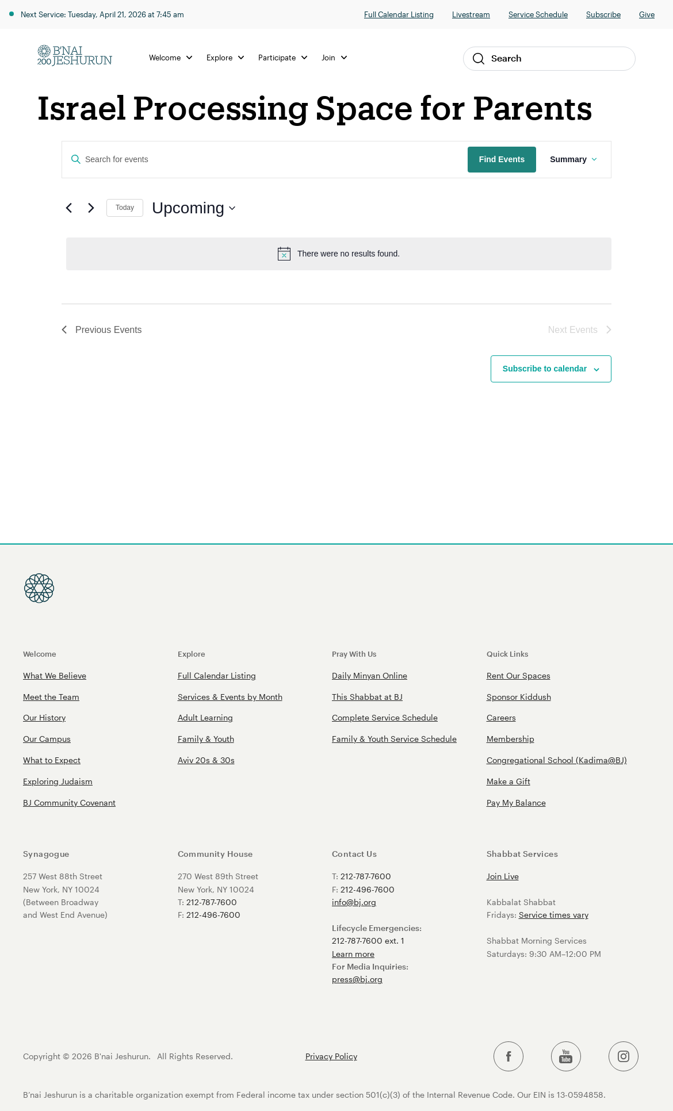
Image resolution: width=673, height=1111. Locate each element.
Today (125, 208)
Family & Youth (206, 739)
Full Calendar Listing (399, 14)
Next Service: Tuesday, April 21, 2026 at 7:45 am (102, 14)
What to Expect (52, 760)
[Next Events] (91, 208)
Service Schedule (538, 14)
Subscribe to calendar (545, 368)
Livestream (471, 14)
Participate (282, 57)
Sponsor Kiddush (519, 697)
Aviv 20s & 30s (206, 760)
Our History (44, 717)
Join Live (503, 876)
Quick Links (507, 653)
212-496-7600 (213, 915)
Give (647, 14)
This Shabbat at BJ (367, 697)
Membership (510, 739)
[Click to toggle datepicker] (193, 208)
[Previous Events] (68, 208)
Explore (225, 57)
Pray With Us (354, 653)
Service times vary (553, 915)
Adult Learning (205, 717)
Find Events (502, 159)
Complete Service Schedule (385, 717)
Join (334, 57)
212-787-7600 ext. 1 (368, 940)
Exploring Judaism (58, 781)
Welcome (170, 57)
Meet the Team (51, 697)
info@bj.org (354, 902)
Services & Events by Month (230, 697)
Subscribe (603, 14)
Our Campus (47, 739)
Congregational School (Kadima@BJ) (557, 760)
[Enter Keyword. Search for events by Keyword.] (265, 159)
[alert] (338, 253)
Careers (501, 717)
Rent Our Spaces (518, 675)
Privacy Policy (331, 1056)
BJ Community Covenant (69, 802)
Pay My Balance (516, 802)
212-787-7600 (211, 902)
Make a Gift (508, 781)
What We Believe (54, 675)
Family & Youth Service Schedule (394, 739)
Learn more (353, 954)
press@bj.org (357, 979)
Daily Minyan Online (369, 675)
